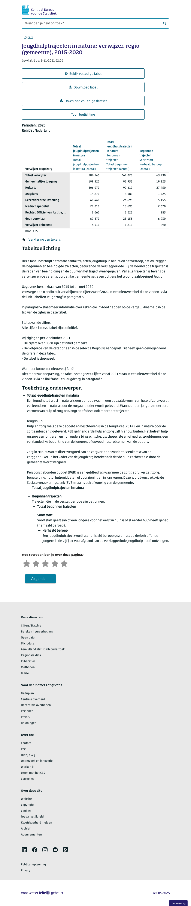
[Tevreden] (55, 563)
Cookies (26, 811)
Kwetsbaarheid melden (36, 822)
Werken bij (28, 767)
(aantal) (86, 157)
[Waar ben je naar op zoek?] (95, 23)
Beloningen (28, 723)
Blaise (25, 673)
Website (26, 799)
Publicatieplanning (33, 864)
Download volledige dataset (83, 101)
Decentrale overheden (36, 705)
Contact (26, 743)
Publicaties (28, 661)
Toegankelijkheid (32, 816)
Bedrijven (27, 693)
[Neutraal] (45, 563)
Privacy (25, 717)
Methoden (28, 667)
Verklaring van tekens (44, 239)
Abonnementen (31, 834)
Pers (24, 749)
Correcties (27, 779)
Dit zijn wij (28, 755)
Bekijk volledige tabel (83, 74)
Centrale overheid (33, 699)
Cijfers (28, 37)
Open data (27, 637)
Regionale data (31, 655)
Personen (27, 711)
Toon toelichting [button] (83, 114)
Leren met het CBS (33, 773)
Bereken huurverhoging (37, 631)
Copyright (27, 805)
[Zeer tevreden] (64, 563)
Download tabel (83, 87)
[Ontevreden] (36, 563)
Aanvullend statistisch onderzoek (43, 649)
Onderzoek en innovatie (37, 761)
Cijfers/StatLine (31, 625)
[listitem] (24, 849)
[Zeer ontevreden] (26, 563)
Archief (25, 828)
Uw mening (178, 903)
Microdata (27, 643)
